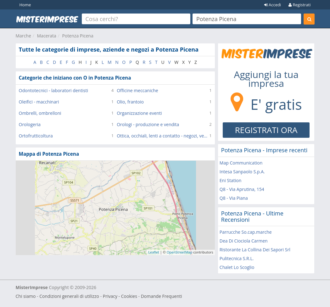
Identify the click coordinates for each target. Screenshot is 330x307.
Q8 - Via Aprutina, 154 (242, 189)
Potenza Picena (77, 36)
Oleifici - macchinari (39, 102)
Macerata (46, 36)
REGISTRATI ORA (266, 130)
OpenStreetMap (180, 252)
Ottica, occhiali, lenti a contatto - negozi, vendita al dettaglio (163, 136)
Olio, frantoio (130, 102)
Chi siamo (26, 296)
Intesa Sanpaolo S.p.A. (242, 172)
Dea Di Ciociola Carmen (244, 241)
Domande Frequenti (161, 296)
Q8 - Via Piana (234, 198)
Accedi (272, 5)
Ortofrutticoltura (36, 136)
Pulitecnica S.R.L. (237, 258)
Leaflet (153, 252)
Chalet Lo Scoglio (237, 267)
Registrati (299, 5)
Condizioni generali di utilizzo (69, 296)
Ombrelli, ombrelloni (40, 113)
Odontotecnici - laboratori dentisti (53, 90)
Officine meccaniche (137, 90)
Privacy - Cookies (120, 296)
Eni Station (231, 180)
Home (25, 5)
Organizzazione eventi (139, 113)
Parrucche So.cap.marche (246, 232)
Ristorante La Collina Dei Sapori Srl (255, 250)
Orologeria (30, 124)
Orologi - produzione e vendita (148, 124)
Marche (23, 36)
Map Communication (241, 163)
